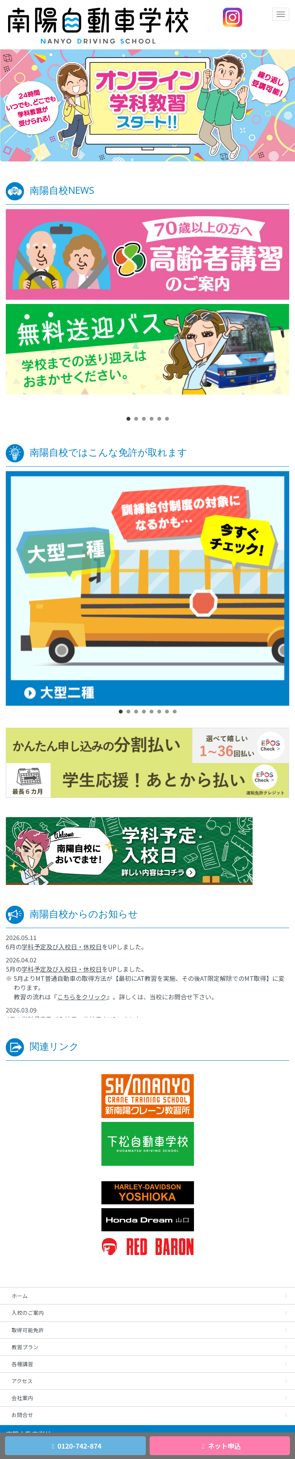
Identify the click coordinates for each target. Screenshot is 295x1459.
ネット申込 (219, 1446)
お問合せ (22, 1415)
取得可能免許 (28, 1330)
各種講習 (22, 1364)
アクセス (22, 1381)
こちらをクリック (81, 996)
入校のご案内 (28, 1312)
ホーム (20, 1296)
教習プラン (25, 1347)
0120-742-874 (75, 1446)
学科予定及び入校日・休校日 (62, 946)
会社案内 (22, 1398)
